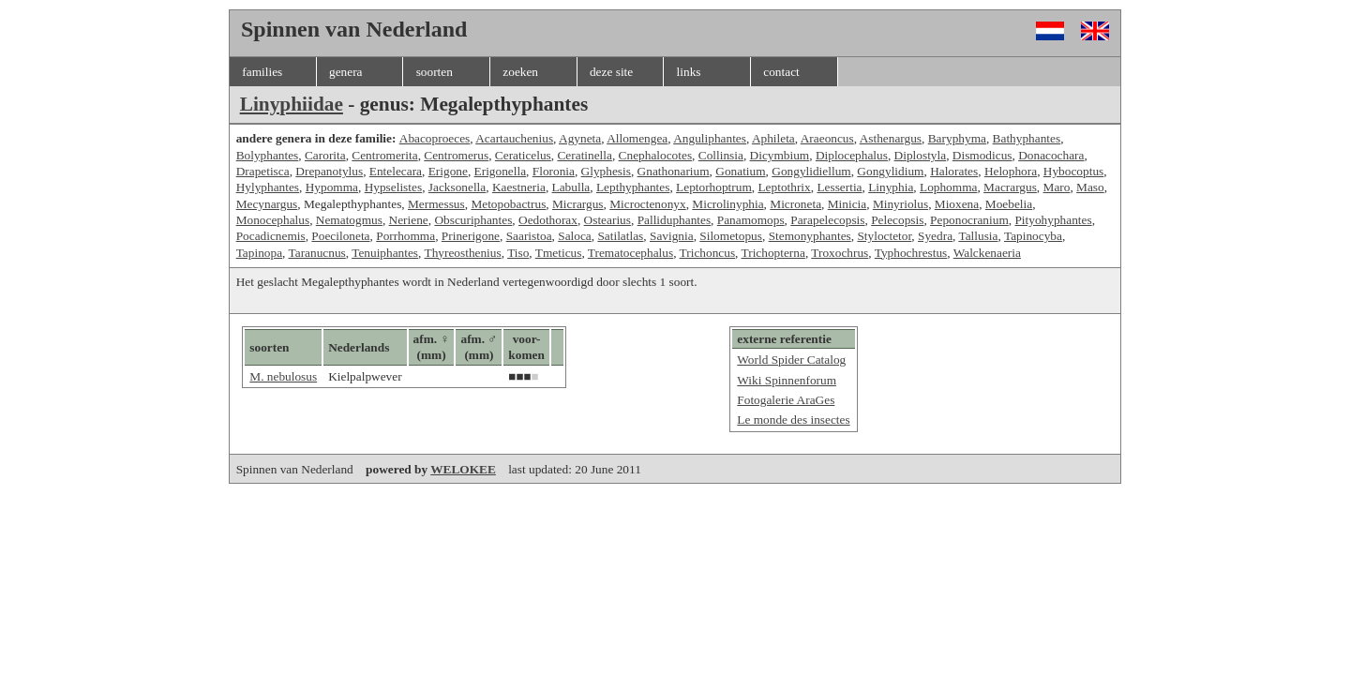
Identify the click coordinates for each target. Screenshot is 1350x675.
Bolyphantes (267, 155)
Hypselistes (393, 187)
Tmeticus (558, 253)
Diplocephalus (852, 155)
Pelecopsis (897, 220)
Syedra (935, 236)
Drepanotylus (329, 171)
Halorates (954, 171)
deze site (611, 72)
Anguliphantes (709, 138)
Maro (1057, 187)
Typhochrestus (911, 253)
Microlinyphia (727, 204)
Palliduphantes (674, 220)
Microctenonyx (647, 204)
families (262, 72)
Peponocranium (969, 220)
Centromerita (384, 155)
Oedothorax (548, 220)
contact (781, 72)
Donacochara (1051, 155)
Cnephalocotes (655, 155)
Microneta (795, 204)
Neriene (408, 220)
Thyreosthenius (463, 253)
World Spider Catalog (791, 359)
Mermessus (436, 204)
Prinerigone (471, 236)
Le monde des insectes (793, 419)
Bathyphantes (1027, 138)
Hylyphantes (267, 187)
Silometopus (730, 236)
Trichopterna (773, 253)
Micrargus (578, 204)
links (689, 72)
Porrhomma (405, 236)
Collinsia (720, 155)
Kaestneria (519, 187)
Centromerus (456, 155)
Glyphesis (606, 171)
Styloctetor (884, 236)
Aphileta (773, 138)
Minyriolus (900, 204)
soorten (434, 72)
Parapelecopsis (827, 220)
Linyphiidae (291, 104)
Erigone (448, 171)
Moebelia (1008, 204)
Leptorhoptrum (714, 187)
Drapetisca (263, 171)
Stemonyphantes (810, 236)
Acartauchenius (514, 138)
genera (346, 72)
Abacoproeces (435, 138)
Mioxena (957, 204)
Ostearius (607, 220)
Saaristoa (529, 236)
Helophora (1010, 171)
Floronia (553, 171)
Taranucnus (317, 253)
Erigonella (500, 171)
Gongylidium (890, 171)
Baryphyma (957, 138)
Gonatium (740, 171)
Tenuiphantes (385, 253)
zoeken (520, 72)
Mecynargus (267, 204)
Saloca (575, 236)
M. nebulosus (283, 376)
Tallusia (978, 236)
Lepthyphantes (632, 187)
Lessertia (839, 187)
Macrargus (1010, 187)
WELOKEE (463, 469)
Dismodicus (982, 155)
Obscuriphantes (473, 220)
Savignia (672, 236)
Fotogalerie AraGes (785, 400)
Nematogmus (349, 220)
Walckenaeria (987, 253)
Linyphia (890, 187)
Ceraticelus (523, 155)
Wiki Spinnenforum (786, 380)
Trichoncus (708, 253)
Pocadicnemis (271, 236)
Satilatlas (620, 236)
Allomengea (637, 138)
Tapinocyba (1033, 236)
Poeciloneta (340, 236)
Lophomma (948, 187)
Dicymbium (780, 155)
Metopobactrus (508, 204)
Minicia (847, 204)
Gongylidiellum (811, 171)
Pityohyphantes (1052, 220)
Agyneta (580, 138)
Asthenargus (891, 138)
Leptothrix (784, 187)
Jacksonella (457, 187)
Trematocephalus (630, 253)
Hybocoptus (1073, 171)
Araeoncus (827, 138)
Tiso (518, 253)
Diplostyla (920, 155)
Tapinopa (259, 253)
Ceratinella (584, 155)
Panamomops (751, 220)
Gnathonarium (674, 171)
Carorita (325, 155)
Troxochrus (839, 253)
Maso (1090, 187)
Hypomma (332, 187)
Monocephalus (272, 220)
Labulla (571, 187)
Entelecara (395, 171)
